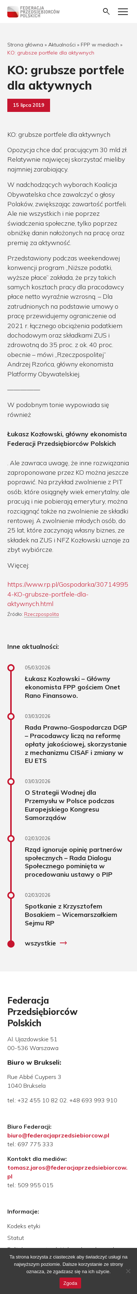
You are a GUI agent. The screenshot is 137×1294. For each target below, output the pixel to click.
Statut (15, 1237)
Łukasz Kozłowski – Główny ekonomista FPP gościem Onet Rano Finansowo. (72, 686)
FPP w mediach (100, 44)
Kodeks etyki (23, 1226)
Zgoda (70, 1283)
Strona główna (25, 44)
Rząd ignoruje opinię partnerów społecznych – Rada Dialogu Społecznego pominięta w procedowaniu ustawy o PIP (73, 862)
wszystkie (46, 943)
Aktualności (62, 44)
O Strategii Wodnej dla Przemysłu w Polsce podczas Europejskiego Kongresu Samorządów (69, 804)
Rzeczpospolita (41, 614)
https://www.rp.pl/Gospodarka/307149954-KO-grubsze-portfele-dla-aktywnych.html (67, 593)
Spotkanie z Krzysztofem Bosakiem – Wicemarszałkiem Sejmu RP (71, 914)
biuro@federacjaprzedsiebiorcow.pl (58, 1135)
